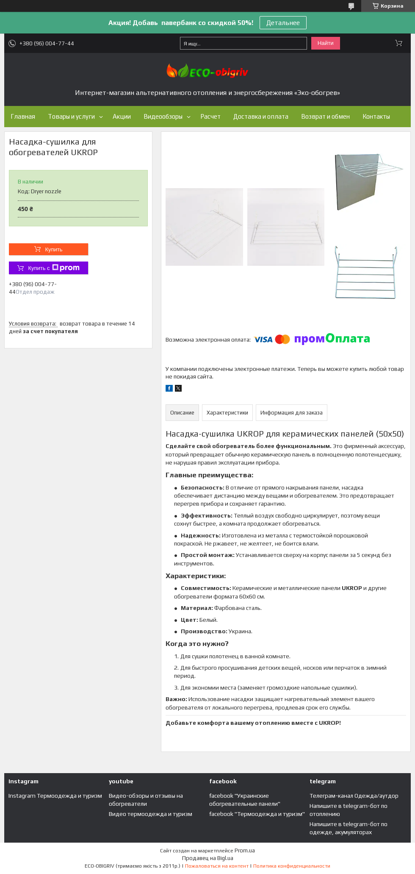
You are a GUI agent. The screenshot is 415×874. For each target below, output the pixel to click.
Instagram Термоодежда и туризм (55, 795)
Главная (23, 116)
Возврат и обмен (325, 116)
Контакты (376, 116)
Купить (53, 249)
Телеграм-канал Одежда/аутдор (354, 795)
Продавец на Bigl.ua (207, 858)
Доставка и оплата (260, 116)
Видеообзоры (163, 116)
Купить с (53, 268)
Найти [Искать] (326, 43)
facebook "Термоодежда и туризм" (257, 813)
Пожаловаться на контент (217, 866)
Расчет (210, 116)
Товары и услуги (71, 116)
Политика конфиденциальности (291, 866)
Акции (122, 116)
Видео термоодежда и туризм (150, 813)
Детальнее (283, 23)
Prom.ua (245, 850)
